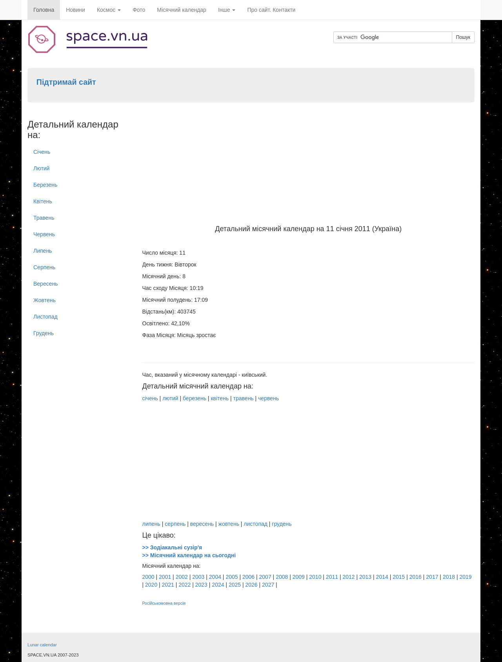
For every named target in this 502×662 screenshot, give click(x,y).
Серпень (44, 267)
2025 (235, 585)
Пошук (463, 37)
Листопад (45, 317)
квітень (220, 398)
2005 (232, 577)
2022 (184, 585)
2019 (465, 577)
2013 (365, 577)
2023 (201, 585)
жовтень (228, 524)
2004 (215, 577)
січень (150, 398)
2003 (198, 577)
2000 (148, 577)
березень (194, 398)
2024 (218, 585)
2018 (449, 577)
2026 (252, 585)
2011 (332, 577)
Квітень (42, 201)
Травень (43, 218)
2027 (268, 585)
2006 (248, 577)
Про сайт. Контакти (271, 10)
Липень (42, 251)
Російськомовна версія (164, 603)
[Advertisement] (308, 166)
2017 (432, 577)
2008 (282, 577)
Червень (44, 234)
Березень (45, 185)
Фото (139, 10)
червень (268, 398)
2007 (265, 577)
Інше (227, 10)
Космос (109, 10)
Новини (75, 10)
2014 (382, 577)
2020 (151, 585)
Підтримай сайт (66, 82)
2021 (168, 585)
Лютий (41, 168)
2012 (348, 577)
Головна (43, 10)
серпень (175, 524)
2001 (165, 577)
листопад (255, 524)
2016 (415, 577)
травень (243, 398)
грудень (281, 524)
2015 (399, 577)
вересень (202, 524)
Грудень (43, 333)
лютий (170, 398)
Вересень (45, 284)
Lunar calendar (42, 644)
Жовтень (44, 300)
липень (151, 524)
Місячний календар (181, 10)
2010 (315, 577)
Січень (41, 152)
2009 (299, 577)
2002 (182, 577)
